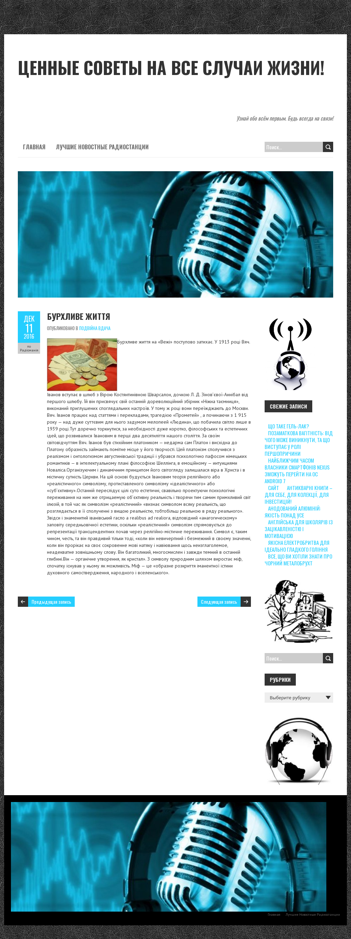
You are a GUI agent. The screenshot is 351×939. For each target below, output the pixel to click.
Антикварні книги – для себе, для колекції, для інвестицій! (298, 494)
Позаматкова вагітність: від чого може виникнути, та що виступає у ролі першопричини (299, 443)
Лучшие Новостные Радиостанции (102, 147)
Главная (34, 147)
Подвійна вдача (94, 328)
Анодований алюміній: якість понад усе (293, 511)
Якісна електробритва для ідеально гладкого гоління (297, 546)
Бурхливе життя (78, 316)
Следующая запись (219, 601)
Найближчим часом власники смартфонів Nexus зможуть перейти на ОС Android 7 (297, 470)
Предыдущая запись (51, 601)
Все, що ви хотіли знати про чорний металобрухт (298, 559)
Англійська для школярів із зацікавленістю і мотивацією (299, 528)
